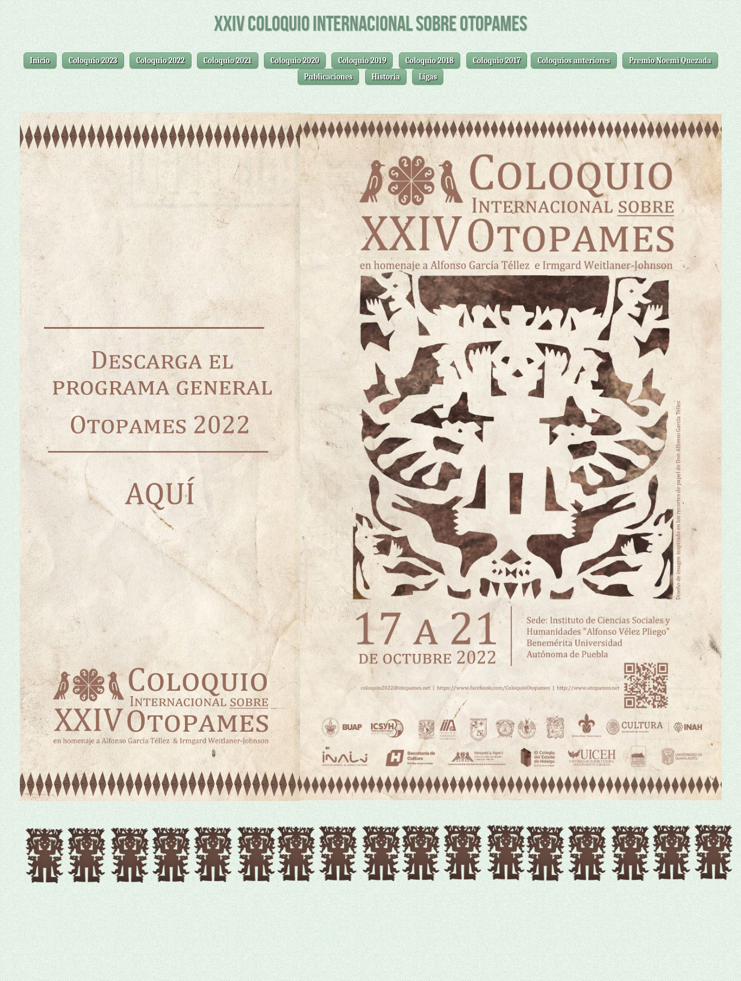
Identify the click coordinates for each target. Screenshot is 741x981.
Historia (386, 76)
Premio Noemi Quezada (670, 60)
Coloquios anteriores (573, 60)
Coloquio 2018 (429, 60)
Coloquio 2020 (294, 60)
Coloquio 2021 (228, 60)
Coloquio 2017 (497, 60)
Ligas (428, 76)
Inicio (40, 60)
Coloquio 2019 (362, 60)
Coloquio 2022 (160, 60)
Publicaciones (328, 76)
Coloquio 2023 (93, 60)
